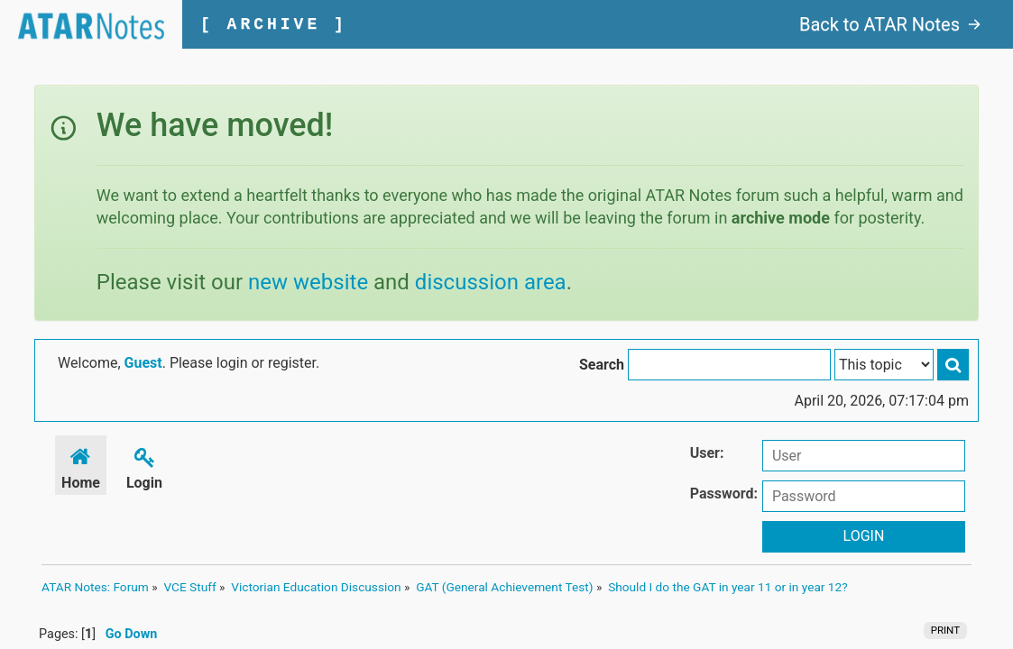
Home (80, 465)
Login (144, 465)
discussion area (490, 282)
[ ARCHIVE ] (273, 24)
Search (601, 364)
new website (308, 282)
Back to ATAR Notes (890, 24)
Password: (724, 493)
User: (707, 453)
